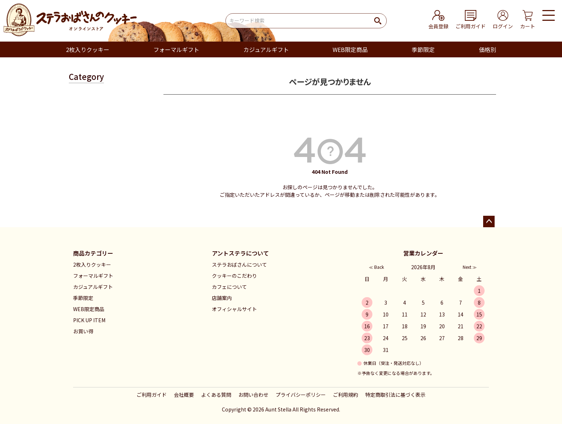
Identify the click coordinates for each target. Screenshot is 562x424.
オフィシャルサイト (234, 309)
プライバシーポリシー (301, 394)
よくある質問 (216, 394)
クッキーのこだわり (234, 275)
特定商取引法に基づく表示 (395, 394)
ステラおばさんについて (239, 264)
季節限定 (423, 49)
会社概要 (184, 394)
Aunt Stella (278, 409)
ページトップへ (489, 221)
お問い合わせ (253, 394)
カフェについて (229, 286)
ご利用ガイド (152, 394)
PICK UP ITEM (89, 320)
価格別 (487, 49)
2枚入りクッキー (87, 49)
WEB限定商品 (350, 49)
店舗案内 (222, 297)
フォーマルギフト (176, 49)
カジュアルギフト (266, 49)
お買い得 (83, 331)
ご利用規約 (345, 394)
